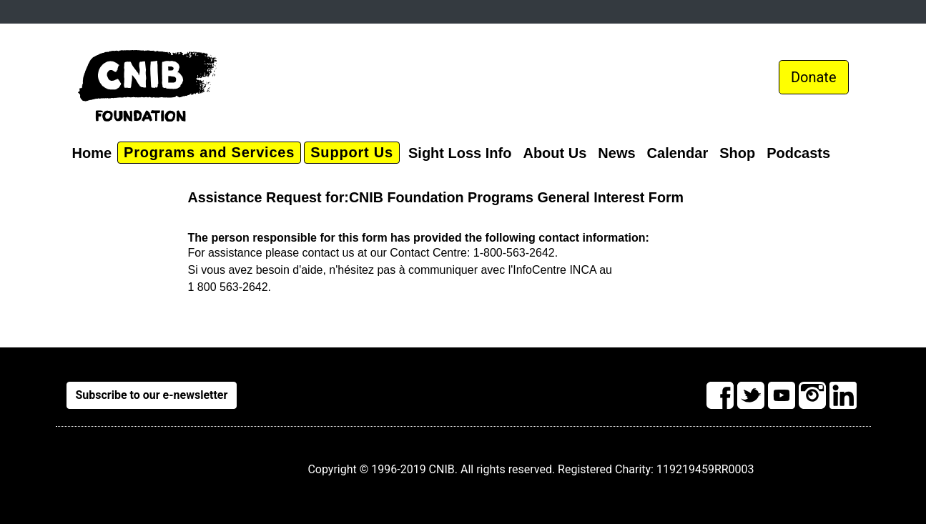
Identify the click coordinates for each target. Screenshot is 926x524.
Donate (814, 77)
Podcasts (798, 153)
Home (92, 153)
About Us (554, 153)
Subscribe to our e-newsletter (152, 395)
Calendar (678, 153)
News (616, 153)
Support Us (351, 152)
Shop (737, 153)
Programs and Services (209, 152)
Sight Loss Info (459, 153)
